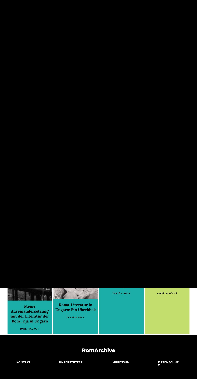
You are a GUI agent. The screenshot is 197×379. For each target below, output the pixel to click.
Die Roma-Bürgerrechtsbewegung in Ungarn (167, 280)
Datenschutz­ (168, 364)
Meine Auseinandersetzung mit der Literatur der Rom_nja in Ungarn (30, 314)
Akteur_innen (98, 5)
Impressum (120, 362)
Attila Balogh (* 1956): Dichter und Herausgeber (121, 280)
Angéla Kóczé (94, 194)
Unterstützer (71, 362)
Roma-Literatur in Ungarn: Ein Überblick (75, 307)
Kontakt (23, 362)
